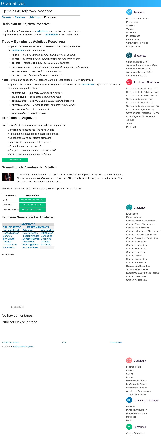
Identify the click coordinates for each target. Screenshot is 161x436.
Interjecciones (133, 46)
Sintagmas (139, 55)
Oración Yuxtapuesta (136, 280)
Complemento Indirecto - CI (139, 102)
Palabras (20, 17)
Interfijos (130, 377)
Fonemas (130, 406)
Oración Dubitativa (135, 255)
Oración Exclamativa (136, 248)
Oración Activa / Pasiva (137, 227)
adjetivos (42, 31)
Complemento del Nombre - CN (141, 88)
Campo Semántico (135, 433)
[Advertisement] (101, 31)
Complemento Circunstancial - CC (142, 106)
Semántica (139, 427)
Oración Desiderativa (136, 259)
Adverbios (131, 32)
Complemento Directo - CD (139, 99)
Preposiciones (133, 36)
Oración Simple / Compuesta (140, 224)
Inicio (64, 342)
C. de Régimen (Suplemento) (140, 116)
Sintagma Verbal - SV (136, 75)
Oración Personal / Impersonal (141, 221)
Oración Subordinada (136, 262)
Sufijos (129, 374)
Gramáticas (13, 3)
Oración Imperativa (135, 252)
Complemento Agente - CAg (140, 109)
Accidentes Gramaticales (138, 391)
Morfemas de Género (136, 384)
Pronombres (132, 22)
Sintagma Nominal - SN (137, 62)
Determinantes (133, 39)
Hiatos (129, 420)
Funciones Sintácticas (146, 82)
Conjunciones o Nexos (137, 43)
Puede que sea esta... (32, 209)
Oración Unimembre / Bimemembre (143, 231)
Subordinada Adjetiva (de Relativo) (143, 273)
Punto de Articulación (136, 410)
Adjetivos (34, 17)
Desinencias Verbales (136, 387)
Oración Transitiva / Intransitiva (141, 234)
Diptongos (131, 417)
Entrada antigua (116, 342)
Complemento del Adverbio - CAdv (143, 95)
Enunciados (132, 214)
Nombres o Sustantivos (137, 18)
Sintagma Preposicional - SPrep (141, 65)
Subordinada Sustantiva (138, 266)
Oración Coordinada (136, 276)
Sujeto (129, 123)
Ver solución (15, 160)
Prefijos (130, 370)
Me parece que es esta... (32, 200)
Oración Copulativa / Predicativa (142, 238)
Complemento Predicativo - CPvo (142, 113)
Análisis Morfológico (136, 394)
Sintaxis (6, 17)
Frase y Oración (134, 217)
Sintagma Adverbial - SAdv (139, 72)
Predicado (131, 127)
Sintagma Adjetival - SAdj (138, 68)
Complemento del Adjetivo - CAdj (142, 92)
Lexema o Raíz (133, 367)
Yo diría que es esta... (32, 205)
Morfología (139, 360)
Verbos (129, 29)
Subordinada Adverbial (137, 269)
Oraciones (139, 207)
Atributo (130, 120)
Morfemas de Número (137, 381)
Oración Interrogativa (136, 245)
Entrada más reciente (10, 342)
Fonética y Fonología (145, 400)
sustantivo (52, 34)
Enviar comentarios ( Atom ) (23, 347)
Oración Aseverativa (136, 241)
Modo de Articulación (136, 413)
